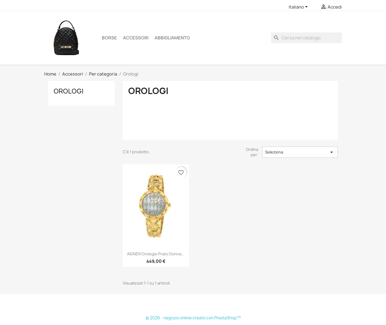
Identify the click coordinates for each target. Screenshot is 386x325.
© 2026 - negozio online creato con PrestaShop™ (193, 318)
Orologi (68, 91)
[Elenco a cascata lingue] (299, 7)
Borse (109, 38)
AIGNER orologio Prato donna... (155, 253)
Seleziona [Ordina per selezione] (300, 152)
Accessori (136, 38)
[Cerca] (306, 37)
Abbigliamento (172, 38)
